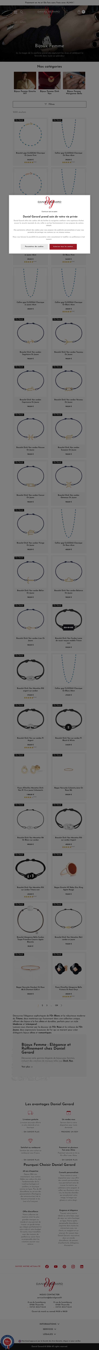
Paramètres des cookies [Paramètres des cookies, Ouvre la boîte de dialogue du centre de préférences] (34, 246)
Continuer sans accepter (49, 212)
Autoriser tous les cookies (63, 246)
